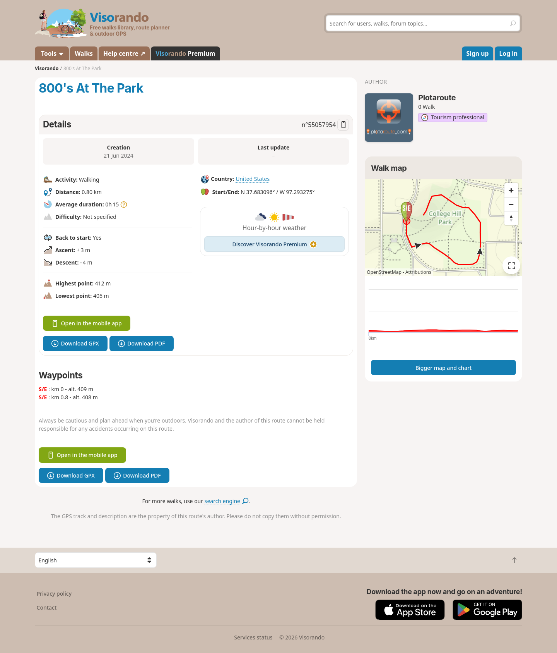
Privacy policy (54, 593)
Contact (47, 607)
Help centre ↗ (124, 53)
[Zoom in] (511, 190)
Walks (84, 53)
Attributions (418, 272)
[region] (443, 227)
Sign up (477, 53)
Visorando (46, 68)
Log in (508, 53)
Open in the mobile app (86, 323)
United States (253, 178)
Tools (51, 53)
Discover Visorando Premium (274, 244)
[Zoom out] (511, 204)
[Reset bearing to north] (511, 218)
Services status (253, 637)
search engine (226, 501)
